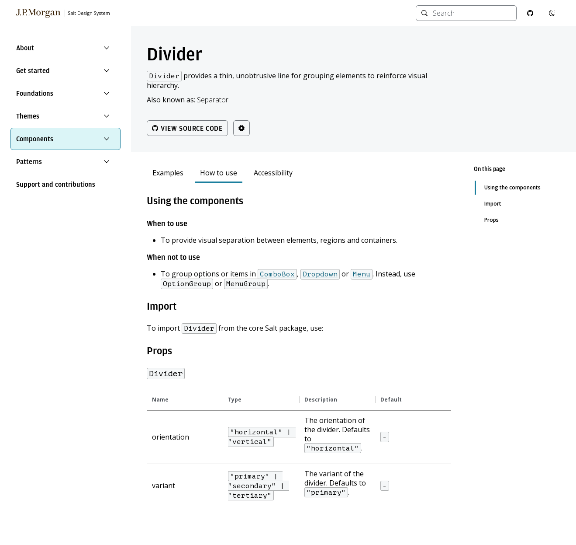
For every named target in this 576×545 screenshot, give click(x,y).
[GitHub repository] (530, 13)
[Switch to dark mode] (552, 13)
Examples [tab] (167, 173)
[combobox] (472, 13)
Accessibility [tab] (273, 173)
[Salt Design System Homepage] (63, 13)
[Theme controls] (241, 128)
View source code (187, 128)
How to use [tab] (218, 173)
